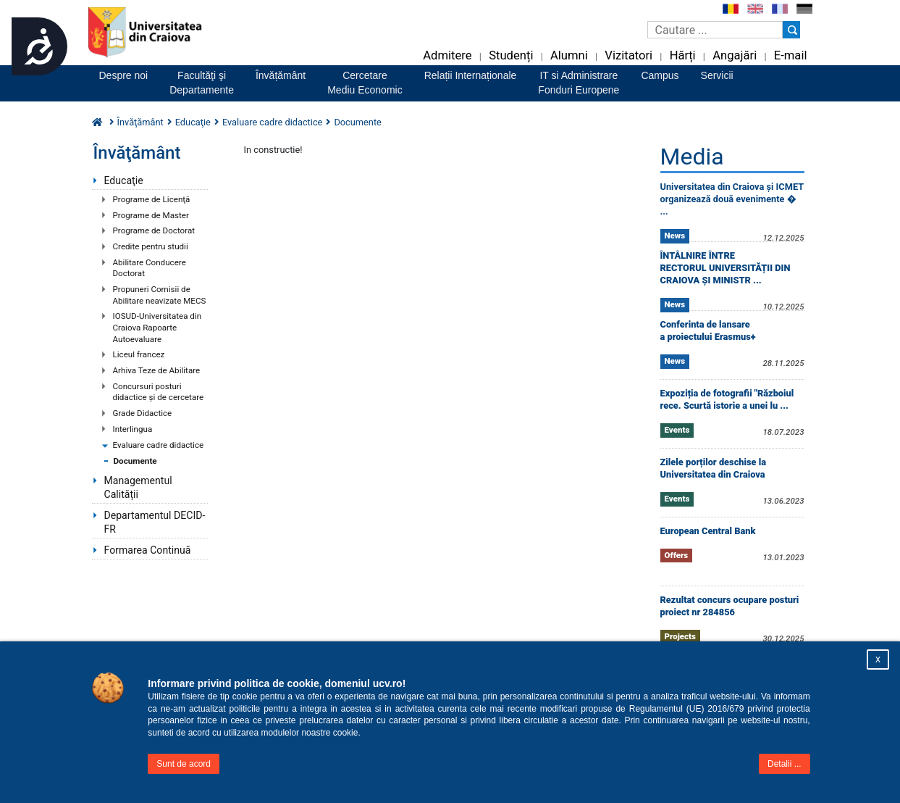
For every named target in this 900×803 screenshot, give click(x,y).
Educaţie (123, 180)
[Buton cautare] (791, 29)
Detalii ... (784, 764)
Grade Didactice (142, 413)
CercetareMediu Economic (365, 83)
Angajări (734, 55)
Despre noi (123, 75)
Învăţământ (140, 122)
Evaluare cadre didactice (158, 445)
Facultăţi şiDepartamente (201, 83)
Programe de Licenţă (151, 199)
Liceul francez (139, 354)
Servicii (717, 75)
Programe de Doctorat (154, 230)
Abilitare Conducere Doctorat (149, 268)
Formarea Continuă (147, 550)
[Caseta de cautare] (715, 29)
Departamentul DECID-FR (155, 522)
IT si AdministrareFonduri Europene (578, 83)
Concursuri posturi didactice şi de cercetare (158, 392)
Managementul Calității (138, 487)
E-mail (790, 55)
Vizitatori (628, 55)
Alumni (569, 55)
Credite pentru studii (150, 246)
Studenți (511, 55)
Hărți (683, 55)
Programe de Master (151, 215)
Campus (659, 75)
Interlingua (133, 429)
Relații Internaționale (470, 75)
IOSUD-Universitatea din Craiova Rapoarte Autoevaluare (157, 327)
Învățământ (281, 75)
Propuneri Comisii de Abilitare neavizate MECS (159, 295)
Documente (135, 461)
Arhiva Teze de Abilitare (157, 370)
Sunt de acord (183, 764)
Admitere (447, 55)
